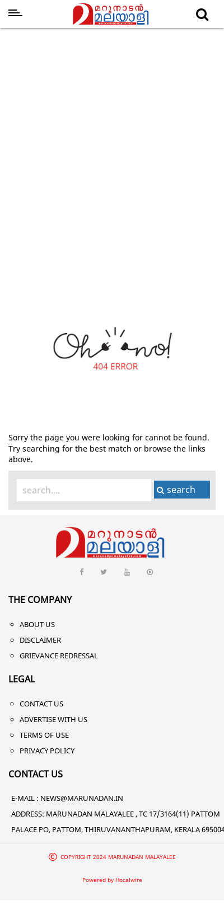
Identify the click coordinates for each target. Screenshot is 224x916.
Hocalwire (128, 880)
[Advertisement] (105, 143)
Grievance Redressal (59, 656)
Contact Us (41, 704)
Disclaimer (40, 640)
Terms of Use (44, 735)
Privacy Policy (47, 751)
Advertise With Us (53, 719)
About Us (37, 624)
